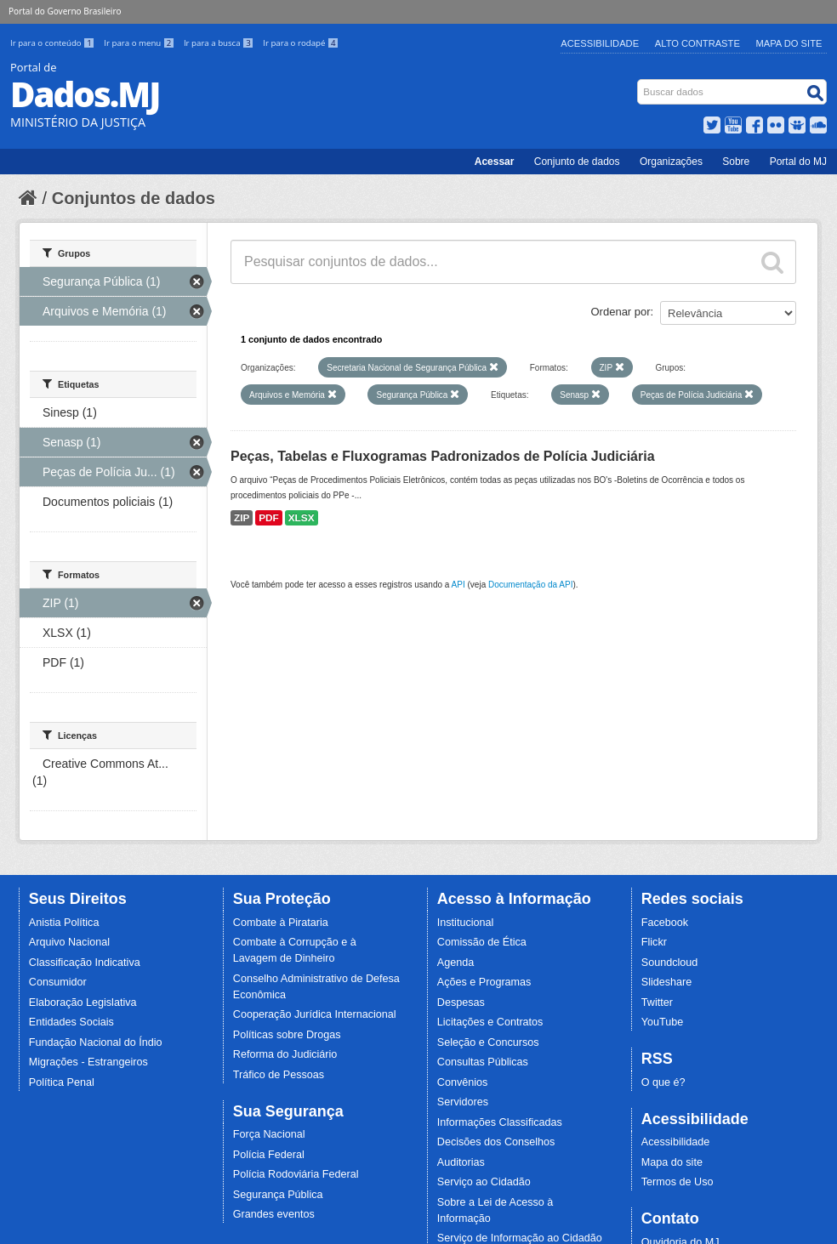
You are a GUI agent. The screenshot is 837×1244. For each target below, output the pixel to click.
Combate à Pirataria (280, 923)
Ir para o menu (140, 42)
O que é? (663, 1082)
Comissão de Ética (482, 942)
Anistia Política (64, 923)
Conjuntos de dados (133, 198)
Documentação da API (530, 584)
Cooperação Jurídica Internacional (314, 1014)
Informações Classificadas (499, 1122)
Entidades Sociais (71, 1022)
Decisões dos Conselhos (496, 1142)
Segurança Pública (278, 1195)
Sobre (735, 162)
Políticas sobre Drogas (287, 1035)
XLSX (301, 518)
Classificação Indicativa (84, 963)
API (458, 584)
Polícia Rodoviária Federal (296, 1174)
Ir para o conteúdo (53, 42)
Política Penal (61, 1082)
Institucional (465, 923)
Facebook (664, 923)
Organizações (671, 162)
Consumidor (58, 982)
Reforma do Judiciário (285, 1054)
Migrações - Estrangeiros (88, 1062)
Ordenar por (621, 311)
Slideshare (666, 982)
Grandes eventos (274, 1214)
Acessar (495, 162)
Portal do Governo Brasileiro (65, 11)
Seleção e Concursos (488, 1042)
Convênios (462, 1082)
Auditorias (461, 1162)
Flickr (654, 942)
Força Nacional (269, 1134)
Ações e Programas (484, 982)
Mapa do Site (789, 43)
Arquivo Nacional (69, 942)
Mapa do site (672, 1162)
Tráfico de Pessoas (278, 1075)
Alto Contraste (697, 43)
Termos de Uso (677, 1182)
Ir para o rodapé (301, 42)
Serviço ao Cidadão (484, 1182)
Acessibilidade (600, 43)
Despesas (461, 1002)
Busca (639, 82)
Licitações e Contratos (490, 1022)
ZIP (241, 518)
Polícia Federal (269, 1155)
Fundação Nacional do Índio (95, 1042)
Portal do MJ (798, 162)
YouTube (662, 1022)
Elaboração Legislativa (83, 1002)
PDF (269, 518)
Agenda (455, 963)
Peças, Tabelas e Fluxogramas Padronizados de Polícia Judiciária (443, 456)
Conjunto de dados (577, 162)
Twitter (657, 1002)
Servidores (462, 1102)
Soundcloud (669, 963)
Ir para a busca (220, 42)
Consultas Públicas (482, 1062)
